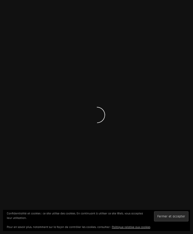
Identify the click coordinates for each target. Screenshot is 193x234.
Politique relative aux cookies (131, 227)
